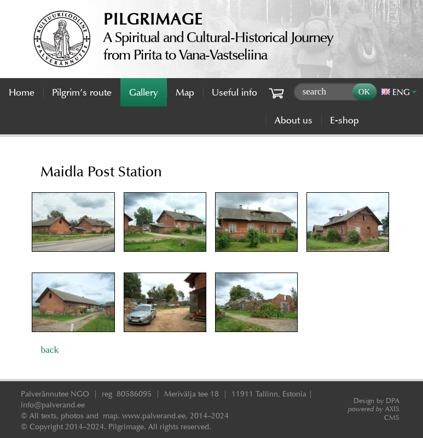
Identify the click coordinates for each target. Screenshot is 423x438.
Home (21, 92)
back (49, 349)
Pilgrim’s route (82, 92)
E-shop (344, 120)
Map (185, 92)
